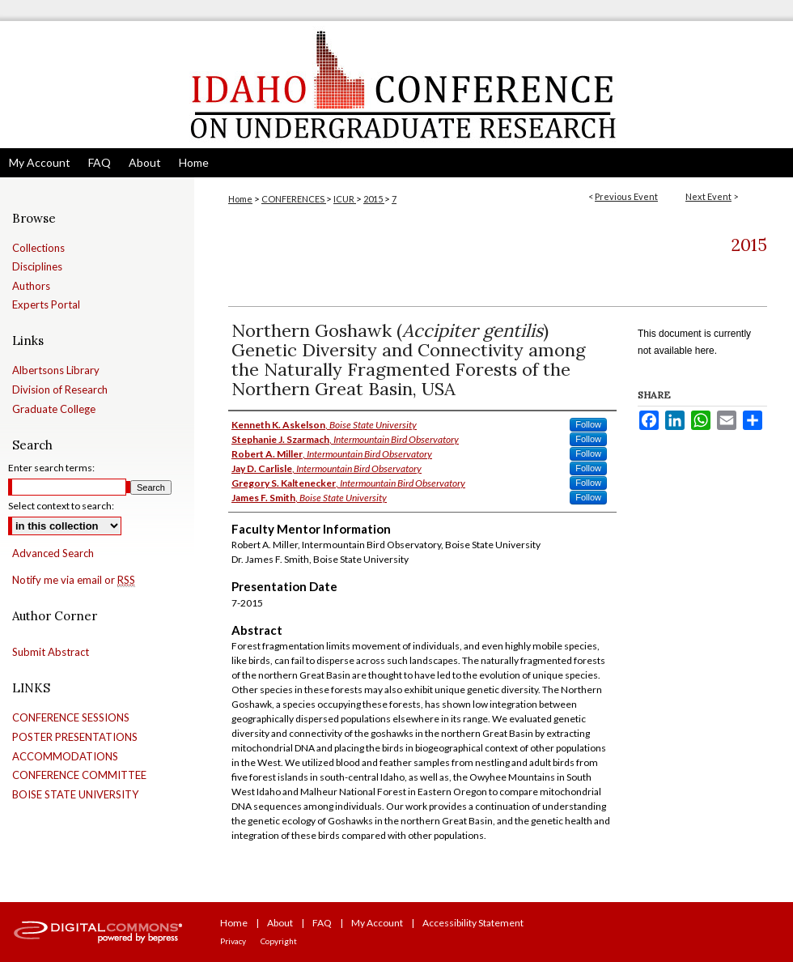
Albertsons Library (56, 370)
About (280, 923)
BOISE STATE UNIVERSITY (75, 795)
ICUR (344, 199)
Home (240, 199)
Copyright (279, 941)
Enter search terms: (51, 468)
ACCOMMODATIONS (65, 757)
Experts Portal (46, 305)
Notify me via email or (73, 580)
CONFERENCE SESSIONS (70, 718)
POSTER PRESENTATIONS (75, 737)
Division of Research (60, 390)
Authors (31, 286)
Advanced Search (53, 553)
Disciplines (37, 267)
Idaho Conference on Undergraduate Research (396, 84)
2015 (373, 199)
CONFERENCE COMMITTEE (79, 775)
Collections (38, 248)
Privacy (233, 941)
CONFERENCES (293, 199)
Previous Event (626, 196)
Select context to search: (61, 506)
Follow (588, 424)
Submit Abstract (50, 652)
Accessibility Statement (473, 923)
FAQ (322, 923)
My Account (377, 923)
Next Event (708, 196)
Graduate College (53, 409)
